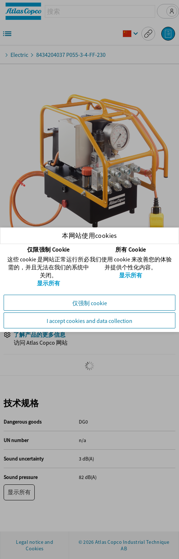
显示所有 (48, 283)
